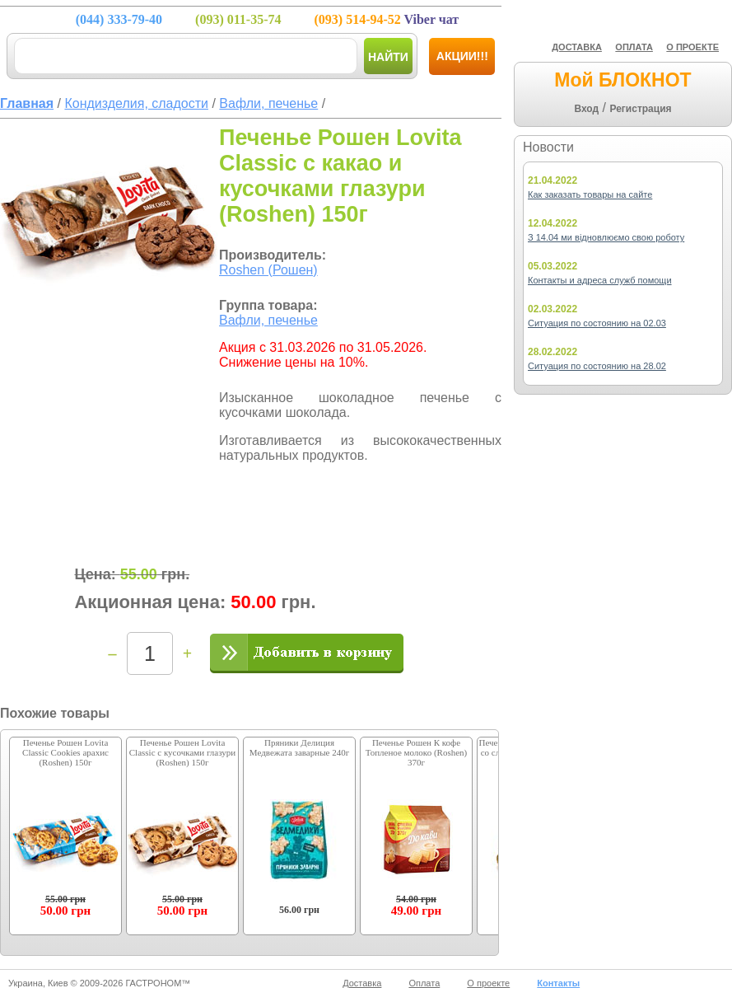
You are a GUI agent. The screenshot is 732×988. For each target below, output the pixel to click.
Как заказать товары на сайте (590, 194)
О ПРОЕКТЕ (692, 47)
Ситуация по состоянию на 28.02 (597, 366)
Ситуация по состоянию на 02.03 (597, 323)
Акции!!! (462, 56)
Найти (388, 56)
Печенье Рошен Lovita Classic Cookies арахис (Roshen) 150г (65, 752)
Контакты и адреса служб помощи (600, 280)
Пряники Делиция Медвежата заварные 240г (299, 747)
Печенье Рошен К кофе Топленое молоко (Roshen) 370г (416, 752)
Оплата (424, 983)
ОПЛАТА (634, 47)
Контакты (558, 983)
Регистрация (640, 109)
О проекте (488, 983)
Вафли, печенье (268, 320)
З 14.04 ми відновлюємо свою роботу (606, 237)
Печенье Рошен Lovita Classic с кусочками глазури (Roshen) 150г (182, 752)
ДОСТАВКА (577, 47)
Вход (586, 109)
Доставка (362, 983)
